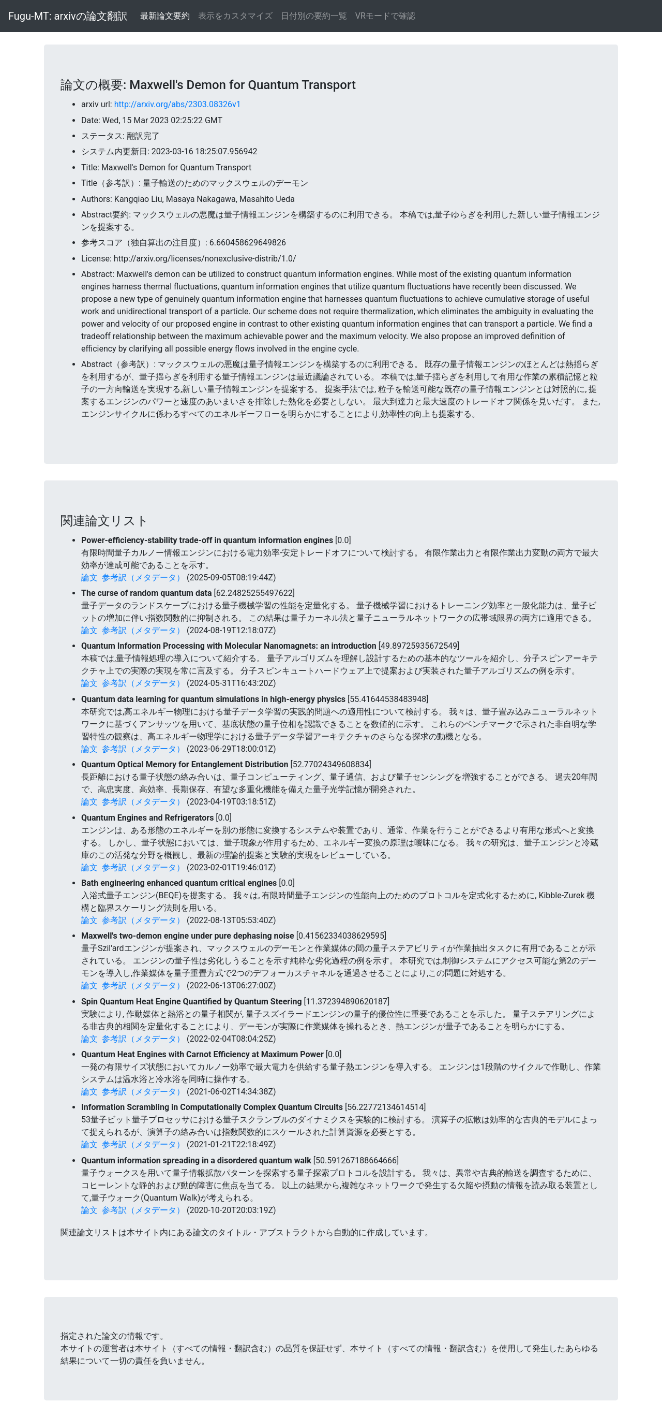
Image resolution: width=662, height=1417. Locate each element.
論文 (89, 577)
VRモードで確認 (385, 16)
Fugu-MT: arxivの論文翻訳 (68, 16)
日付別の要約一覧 (314, 16)
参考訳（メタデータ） (143, 577)
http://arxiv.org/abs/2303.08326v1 (177, 104)
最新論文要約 (165, 16)
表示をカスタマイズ (235, 16)
